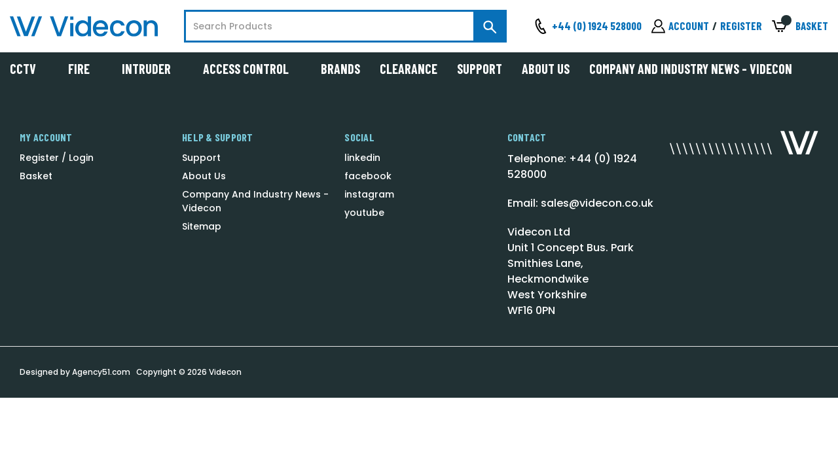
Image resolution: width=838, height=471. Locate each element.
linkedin (362, 157)
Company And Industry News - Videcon (690, 69)
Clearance (408, 69)
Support (479, 69)
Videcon (225, 371)
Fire (85, 69)
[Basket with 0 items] (800, 26)
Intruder (152, 69)
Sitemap (201, 226)
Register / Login (57, 157)
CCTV (29, 69)
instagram (369, 194)
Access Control (252, 69)
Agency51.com (101, 371)
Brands (340, 69)
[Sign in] (680, 26)
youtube (364, 212)
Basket (36, 176)
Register (741, 25)
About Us (546, 69)
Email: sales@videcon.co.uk (580, 203)
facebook (368, 176)
